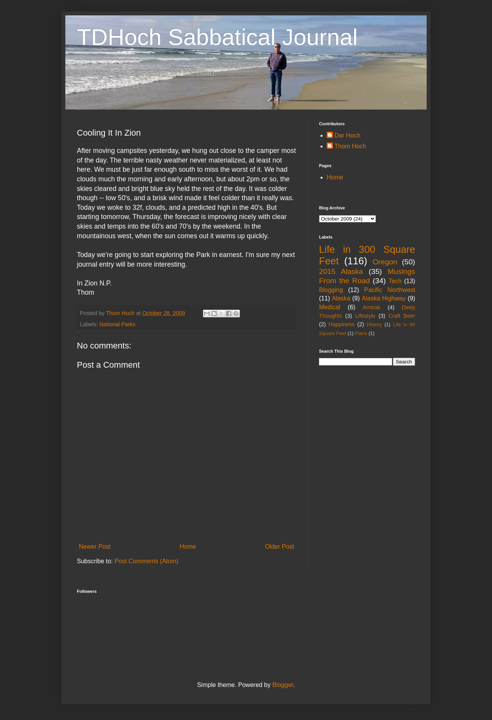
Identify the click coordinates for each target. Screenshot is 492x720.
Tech (395, 281)
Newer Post (95, 546)
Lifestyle (365, 316)
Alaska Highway (384, 298)
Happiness (342, 324)
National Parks (117, 324)
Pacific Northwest (389, 290)
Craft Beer (401, 316)
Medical (329, 307)
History (374, 324)
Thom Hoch (350, 146)
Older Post (279, 546)
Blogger (282, 685)
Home (188, 546)
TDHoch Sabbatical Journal (217, 37)
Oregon (384, 262)
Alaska (341, 298)
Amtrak (372, 307)
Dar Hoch (347, 135)
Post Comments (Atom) (146, 561)
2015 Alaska (341, 271)
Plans (361, 333)
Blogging (331, 290)
